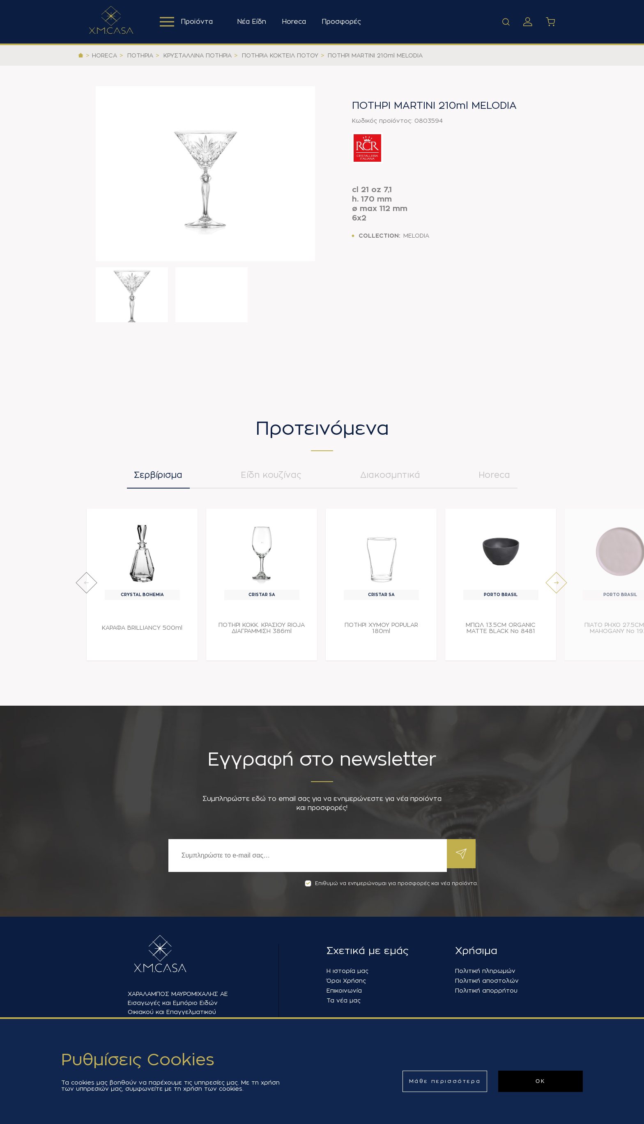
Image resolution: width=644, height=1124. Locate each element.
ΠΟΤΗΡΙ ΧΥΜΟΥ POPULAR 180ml (381, 632)
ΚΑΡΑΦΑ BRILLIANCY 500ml (142, 632)
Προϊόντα (187, 21)
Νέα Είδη (254, 21)
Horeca (296, 21)
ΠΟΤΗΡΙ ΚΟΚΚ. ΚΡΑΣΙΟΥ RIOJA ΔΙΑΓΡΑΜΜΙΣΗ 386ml (261, 632)
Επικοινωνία (344, 990)
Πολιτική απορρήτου (486, 990)
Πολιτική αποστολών (487, 981)
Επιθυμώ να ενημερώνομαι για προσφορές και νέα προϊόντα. (391, 883)
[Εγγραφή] (305, 855)
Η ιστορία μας (347, 971)
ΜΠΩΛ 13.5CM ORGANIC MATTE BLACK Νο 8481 (501, 632)
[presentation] (86, 586)
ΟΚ (540, 1081)
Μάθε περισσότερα (445, 1081)
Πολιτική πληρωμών (485, 971)
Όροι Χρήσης (346, 981)
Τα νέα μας (344, 1000)
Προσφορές (343, 21)
